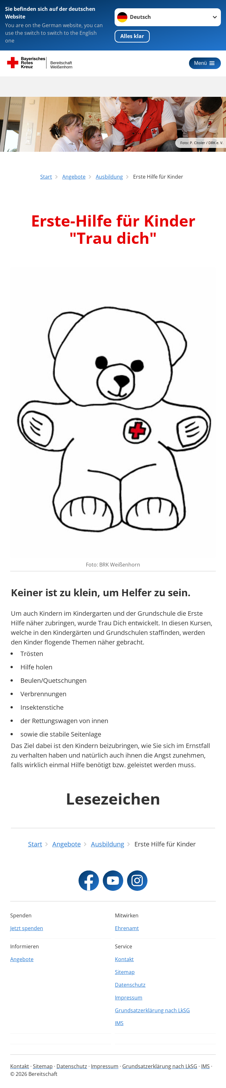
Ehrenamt (127, 928)
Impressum (128, 997)
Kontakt (124, 959)
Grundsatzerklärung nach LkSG (152, 1010)
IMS (119, 1023)
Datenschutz (130, 984)
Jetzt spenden (26, 928)
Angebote (22, 959)
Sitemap (125, 972)
